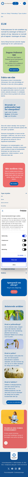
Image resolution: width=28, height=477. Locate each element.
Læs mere (14, 291)
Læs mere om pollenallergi (14, 402)
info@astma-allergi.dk (10, 464)
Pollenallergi (14, 13)
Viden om (3, 13)
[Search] (20, 3)
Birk (2, 196)
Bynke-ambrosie (4, 202)
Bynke (2, 199)
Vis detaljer (21, 255)
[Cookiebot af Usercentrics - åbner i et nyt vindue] (20, 211)
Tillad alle (14, 260)
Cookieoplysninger (19, 472)
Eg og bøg (3, 205)
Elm (2, 16)
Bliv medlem (15, 3)
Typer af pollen (22, 13)
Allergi (8, 13)
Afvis (14, 265)
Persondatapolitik (8, 472)
